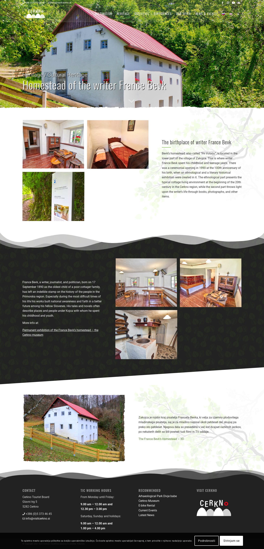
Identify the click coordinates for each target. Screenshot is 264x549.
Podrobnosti (206, 540)
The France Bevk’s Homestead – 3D (161, 439)
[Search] (238, 14)
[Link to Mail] (239, 2)
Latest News (146, 515)
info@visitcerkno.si (38, 518)
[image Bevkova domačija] (54, 146)
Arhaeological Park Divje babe (158, 496)
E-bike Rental (147, 505)
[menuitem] (103, 14)
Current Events (148, 510)
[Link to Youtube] (233, 2)
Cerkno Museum (149, 501)
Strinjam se (231, 540)
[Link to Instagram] (228, 2)
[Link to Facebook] (222, 2)
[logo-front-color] (38, 14)
